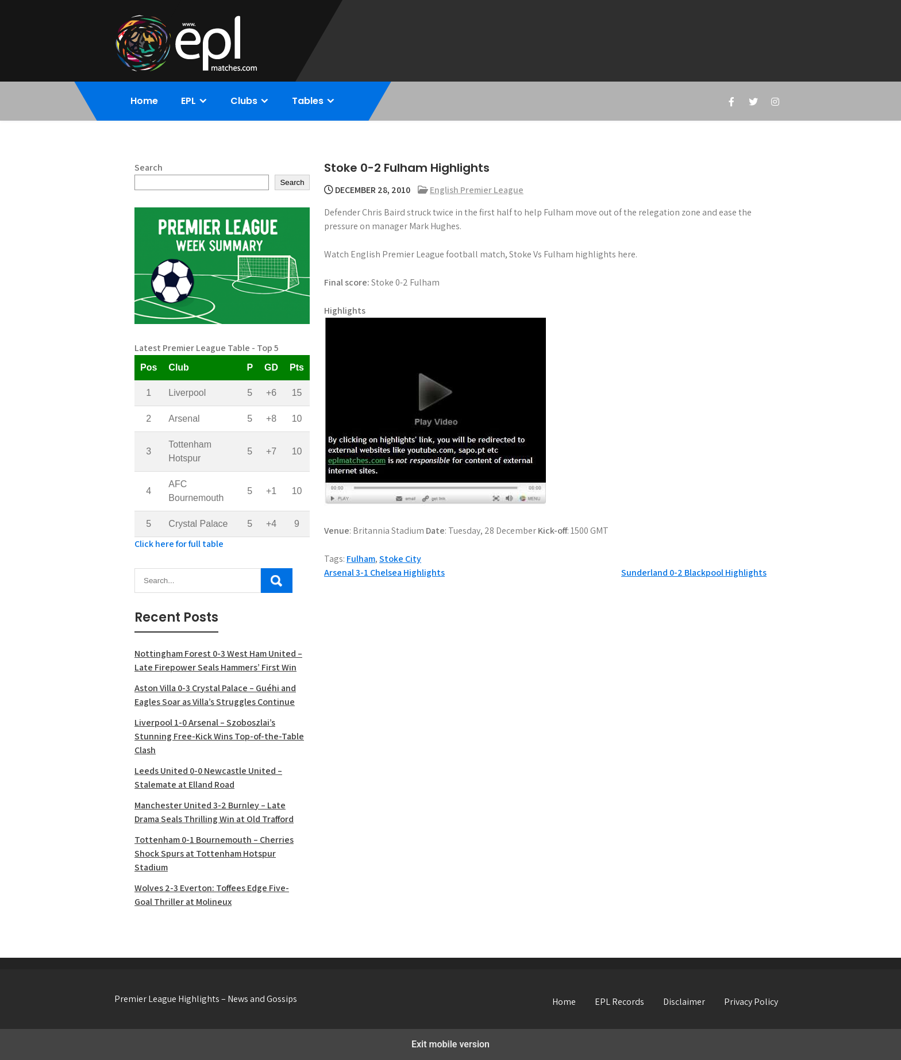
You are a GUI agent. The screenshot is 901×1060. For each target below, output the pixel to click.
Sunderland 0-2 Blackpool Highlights (694, 572)
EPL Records (619, 1002)
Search (148, 167)
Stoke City (400, 559)
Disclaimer (684, 1002)
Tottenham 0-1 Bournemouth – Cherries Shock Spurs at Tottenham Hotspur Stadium (214, 853)
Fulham (360, 559)
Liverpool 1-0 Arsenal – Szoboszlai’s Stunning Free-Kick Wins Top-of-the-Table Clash (219, 736)
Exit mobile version (450, 1044)
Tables (308, 100)
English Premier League (476, 190)
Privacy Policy (751, 1002)
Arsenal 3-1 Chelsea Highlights (384, 572)
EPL (188, 100)
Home (144, 100)
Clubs (243, 100)
